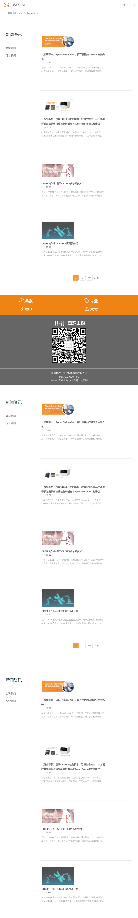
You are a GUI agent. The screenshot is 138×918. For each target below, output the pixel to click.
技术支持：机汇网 (78, 305)
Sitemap (54, 305)
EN (124, 5)
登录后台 (63, 305)
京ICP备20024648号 (69, 302)
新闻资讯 (31, 13)
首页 (21, 13)
